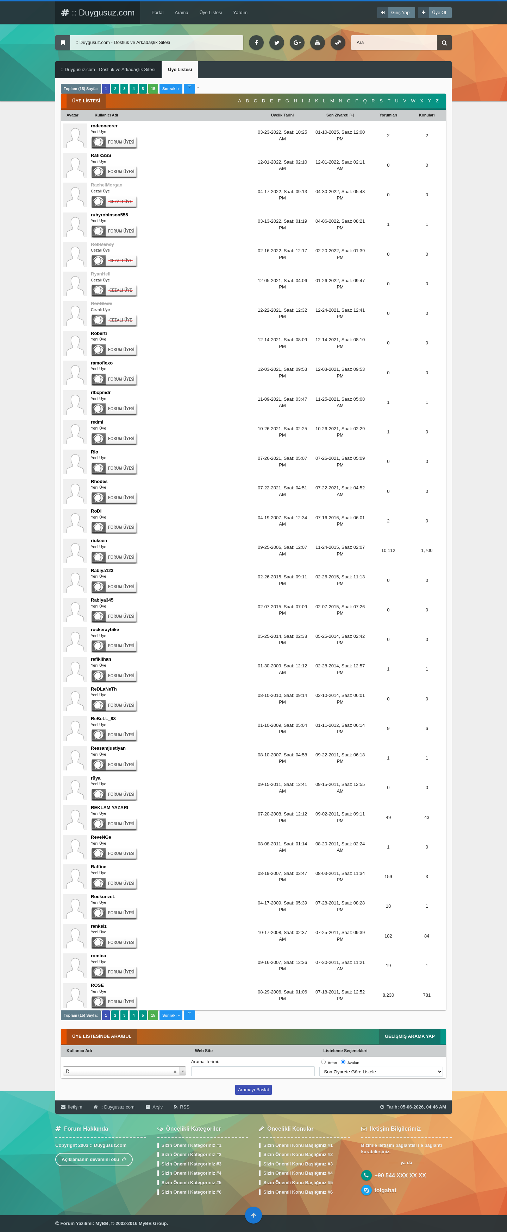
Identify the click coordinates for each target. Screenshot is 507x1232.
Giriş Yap (400, 12)
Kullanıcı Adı (79, 1050)
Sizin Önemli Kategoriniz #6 (191, 1192)
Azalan (353, 1063)
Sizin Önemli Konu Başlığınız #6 (298, 1192)
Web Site (204, 1050)
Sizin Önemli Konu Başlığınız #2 (298, 1154)
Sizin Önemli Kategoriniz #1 (191, 1145)
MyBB (101, 1223)
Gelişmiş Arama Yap (410, 1036)
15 (153, 89)
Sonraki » (171, 89)
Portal (157, 12)
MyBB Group (153, 1223)
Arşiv (154, 1107)
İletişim (71, 1107)
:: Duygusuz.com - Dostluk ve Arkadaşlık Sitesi (108, 69)
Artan (332, 1063)
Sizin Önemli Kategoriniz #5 (191, 1182)
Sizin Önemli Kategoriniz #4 (191, 1173)
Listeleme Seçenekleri (345, 1050)
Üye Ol (439, 12)
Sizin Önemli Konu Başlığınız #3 (298, 1164)
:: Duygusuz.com (97, 12)
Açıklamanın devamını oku (94, 1159)
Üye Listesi (211, 12)
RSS (181, 1107)
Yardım (240, 12)
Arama (181, 12)
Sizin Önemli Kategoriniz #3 (191, 1164)
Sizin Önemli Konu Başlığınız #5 (298, 1182)
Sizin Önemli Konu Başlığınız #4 (298, 1173)
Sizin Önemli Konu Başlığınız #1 (298, 1145)
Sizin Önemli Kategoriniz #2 (191, 1154)
